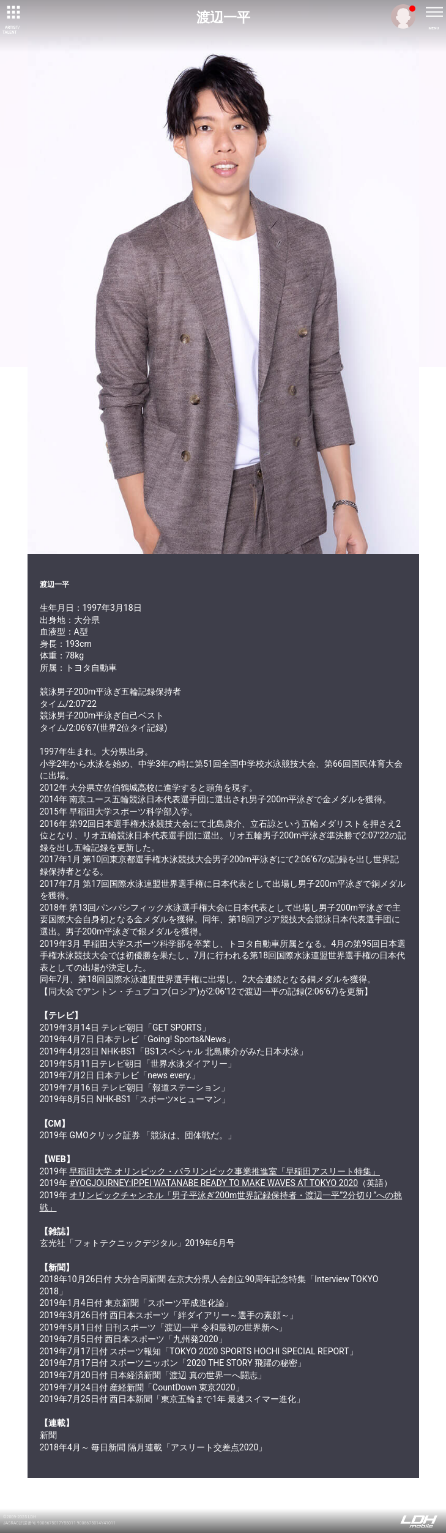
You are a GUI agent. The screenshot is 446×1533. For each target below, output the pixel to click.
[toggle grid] (12, 12)
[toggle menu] (434, 12)
